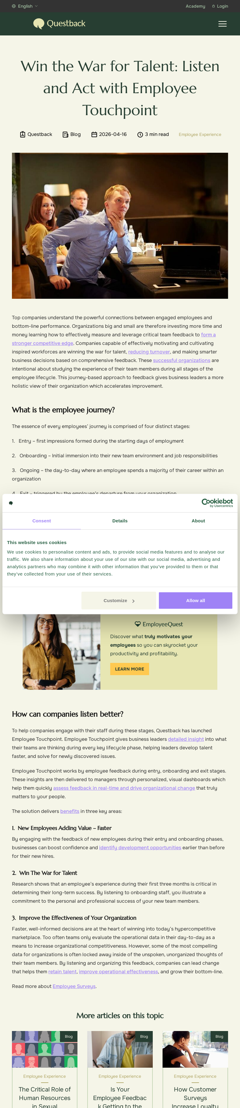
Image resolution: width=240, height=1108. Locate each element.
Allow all (195, 600)
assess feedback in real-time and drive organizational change (124, 788)
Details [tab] (120, 520)
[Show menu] (222, 23)
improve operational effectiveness (118, 971)
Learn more (129, 669)
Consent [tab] (41, 520)
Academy (195, 6)
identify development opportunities (140, 847)
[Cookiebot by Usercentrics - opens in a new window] (206, 502)
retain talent (62, 971)
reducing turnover (149, 352)
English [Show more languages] (25, 6)
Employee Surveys (74, 986)
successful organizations (181, 360)
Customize (119, 600)
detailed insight (186, 739)
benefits (69, 811)
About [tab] (198, 520)
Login (220, 6)
